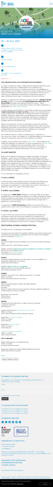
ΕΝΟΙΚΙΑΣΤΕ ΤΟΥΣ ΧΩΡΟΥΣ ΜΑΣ (13, 460)
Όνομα (3, 384)
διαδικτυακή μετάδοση (16, 252)
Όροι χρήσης (20, 484)
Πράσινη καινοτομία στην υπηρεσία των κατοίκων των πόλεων (32, 249)
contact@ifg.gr (6, 448)
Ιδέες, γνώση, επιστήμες (7, 32)
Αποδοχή (45, 484)
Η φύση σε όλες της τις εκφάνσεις (17, 266)
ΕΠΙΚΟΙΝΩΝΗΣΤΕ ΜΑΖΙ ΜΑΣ (12, 463)
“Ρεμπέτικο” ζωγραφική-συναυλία (11, 331)
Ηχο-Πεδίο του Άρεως (15, 317)
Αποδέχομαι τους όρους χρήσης (11, 395)
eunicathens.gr (18, 236)
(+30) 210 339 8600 (8, 446)
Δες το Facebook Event (8, 66)
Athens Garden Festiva (19, 106)
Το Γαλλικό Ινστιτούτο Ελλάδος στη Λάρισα (15, 411)
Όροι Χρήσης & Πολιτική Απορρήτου (13, 470)
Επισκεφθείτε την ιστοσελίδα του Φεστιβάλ (11, 74)
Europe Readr (31, 141)
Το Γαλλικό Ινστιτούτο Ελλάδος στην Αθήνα (15, 409)
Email (3, 390)
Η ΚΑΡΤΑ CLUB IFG (8, 465)
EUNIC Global (48, 143)
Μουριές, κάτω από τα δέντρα (25, 310)
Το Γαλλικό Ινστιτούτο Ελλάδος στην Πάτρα (15, 413)
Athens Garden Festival (10, 359)
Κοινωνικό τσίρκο (14, 324)
